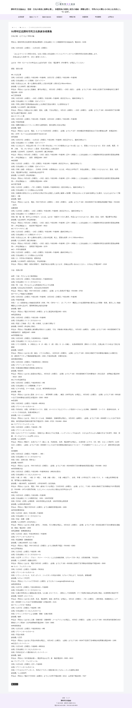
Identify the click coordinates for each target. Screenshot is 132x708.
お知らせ (15, 684)
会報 (63, 697)
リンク (68, 697)
